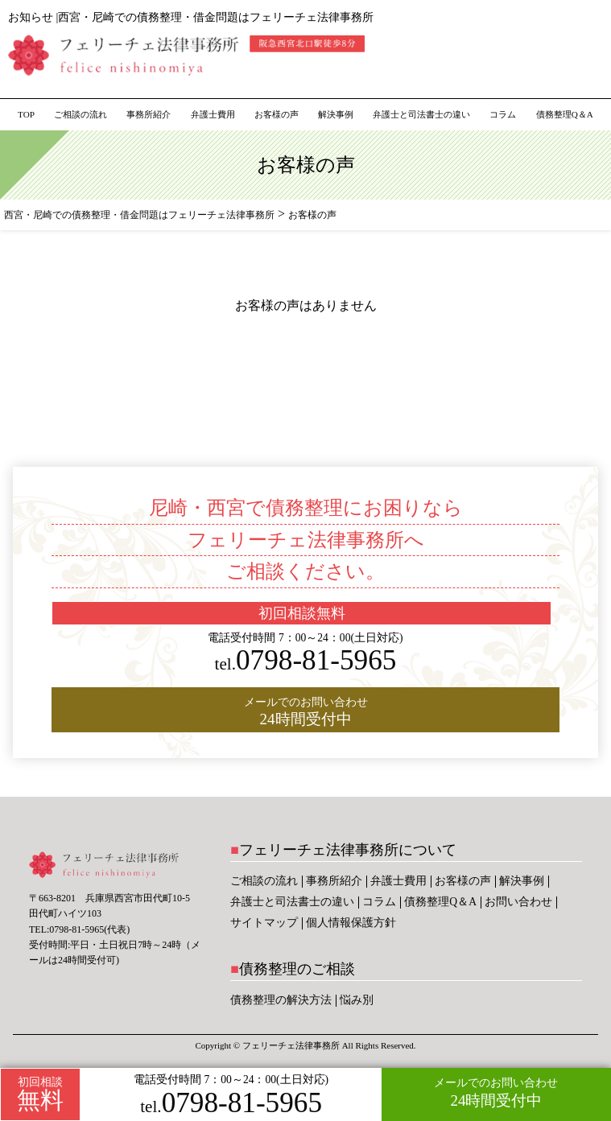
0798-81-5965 (231, 1104)
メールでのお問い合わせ (496, 1093)
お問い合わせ (518, 902)
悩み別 (357, 1000)
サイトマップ (264, 923)
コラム (502, 114)
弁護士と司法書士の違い (421, 114)
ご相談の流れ (80, 114)
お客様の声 (276, 114)
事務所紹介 (148, 114)
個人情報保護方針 (351, 923)
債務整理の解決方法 (281, 1000)
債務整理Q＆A (564, 114)
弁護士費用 (213, 114)
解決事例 (335, 114)
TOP (26, 114)
